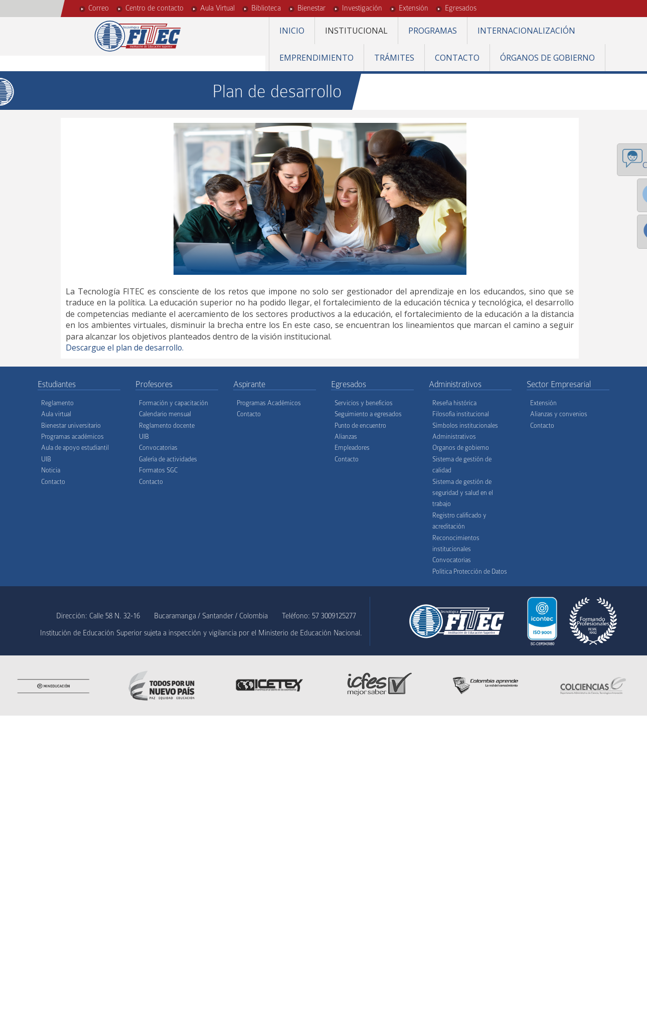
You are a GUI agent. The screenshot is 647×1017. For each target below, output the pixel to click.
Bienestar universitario (71, 425)
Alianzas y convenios (558, 414)
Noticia (50, 470)
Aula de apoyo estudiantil (75, 447)
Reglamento (57, 402)
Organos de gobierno (460, 447)
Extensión (413, 8)
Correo (98, 8)
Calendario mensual (165, 414)
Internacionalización (526, 30)
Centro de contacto (154, 8)
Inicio (291, 30)
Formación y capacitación (173, 402)
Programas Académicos (269, 402)
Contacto (457, 57)
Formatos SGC (158, 470)
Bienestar (311, 8)
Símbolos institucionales (465, 425)
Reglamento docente (167, 425)
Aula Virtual (217, 8)
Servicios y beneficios (364, 402)
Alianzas (346, 436)
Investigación (362, 8)
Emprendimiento (316, 57)
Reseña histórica (454, 402)
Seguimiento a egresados (368, 414)
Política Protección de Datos (469, 571)
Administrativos (454, 436)
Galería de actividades (168, 458)
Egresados (460, 8)
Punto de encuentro (360, 425)
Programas (432, 30)
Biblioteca (266, 8)
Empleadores (352, 447)
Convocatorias (158, 447)
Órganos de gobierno (547, 57)
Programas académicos (72, 436)
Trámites (394, 57)
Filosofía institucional (460, 414)
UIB (46, 458)
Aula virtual (56, 414)
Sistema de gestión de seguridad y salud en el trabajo (462, 492)
